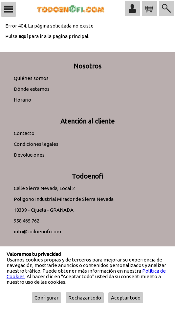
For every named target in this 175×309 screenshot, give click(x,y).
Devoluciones (29, 155)
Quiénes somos (31, 78)
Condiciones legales (36, 144)
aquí (23, 36)
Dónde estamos (32, 89)
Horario (22, 100)
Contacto (24, 133)
